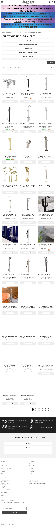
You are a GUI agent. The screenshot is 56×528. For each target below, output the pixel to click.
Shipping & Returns (6, 468)
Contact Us (4, 465)
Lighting (31, 470)
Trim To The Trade (5, 489)
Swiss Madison (4, 494)
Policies (3, 467)
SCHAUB (25, 24)
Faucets (31, 468)
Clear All (52, 67)
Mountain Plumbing (6, 483)
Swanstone (4, 492)
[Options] (52, 71)
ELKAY (2, 487)
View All (3, 495)
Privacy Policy (4, 470)
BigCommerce (9, 522)
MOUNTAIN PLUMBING (13, 16)
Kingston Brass (5, 480)
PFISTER (18, 22)
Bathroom (31, 465)
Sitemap (3, 471)
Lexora (2, 491)
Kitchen (31, 464)
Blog (2, 473)
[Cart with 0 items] (53, 2)
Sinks (30, 467)
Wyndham (3, 481)
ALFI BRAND (40, 14)
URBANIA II (17, 8)
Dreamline (3, 486)
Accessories (32, 471)
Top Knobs (3, 484)
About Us (3, 464)
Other (30, 473)
